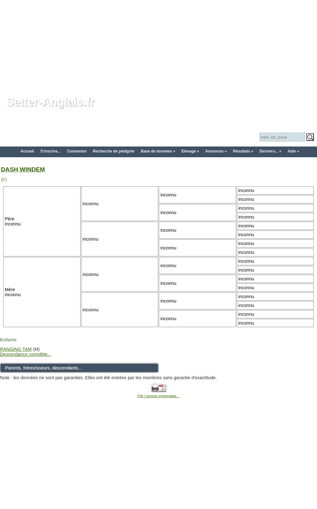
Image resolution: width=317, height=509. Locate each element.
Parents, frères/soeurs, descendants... (43, 367)
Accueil (27, 151)
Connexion (77, 151)
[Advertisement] (158, 44)
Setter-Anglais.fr (50, 102)
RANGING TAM (16, 349)
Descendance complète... (25, 354)
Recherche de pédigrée (114, 151)
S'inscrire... (50, 151)
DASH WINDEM (23, 169)
